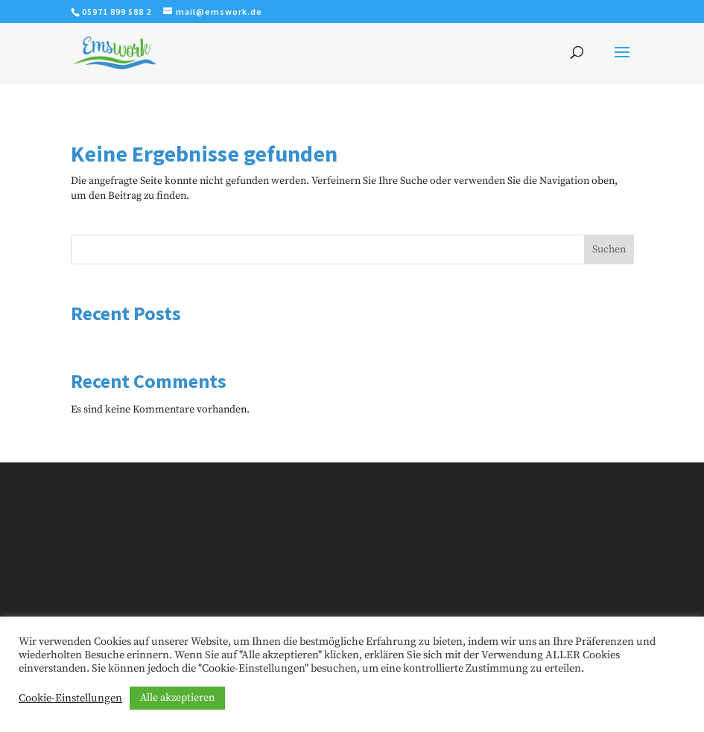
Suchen (609, 249)
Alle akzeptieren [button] (177, 697)
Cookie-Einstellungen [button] (70, 698)
